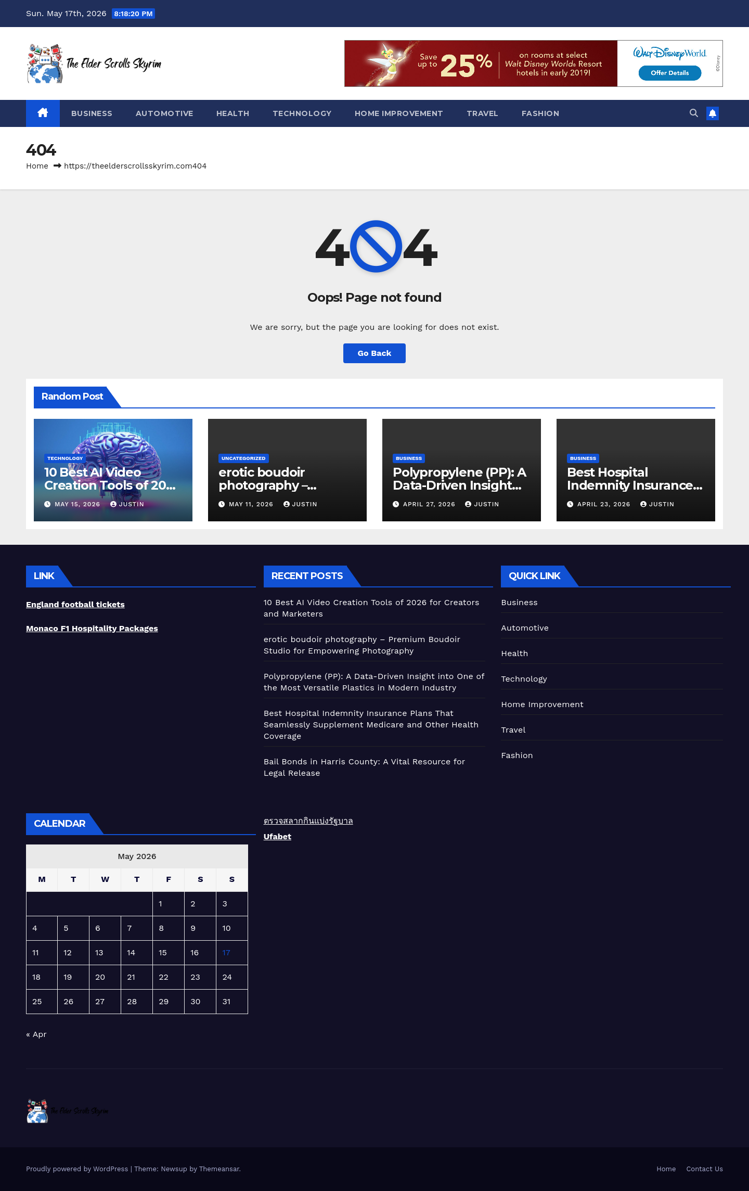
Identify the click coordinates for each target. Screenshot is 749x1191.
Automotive (164, 113)
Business (92, 113)
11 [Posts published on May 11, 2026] (35, 952)
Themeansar (219, 1169)
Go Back (375, 353)
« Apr (36, 1034)
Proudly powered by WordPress (78, 1169)
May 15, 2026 (79, 504)
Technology (302, 113)
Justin (127, 504)
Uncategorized (244, 458)
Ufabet (277, 836)
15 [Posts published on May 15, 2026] (163, 952)
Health (233, 113)
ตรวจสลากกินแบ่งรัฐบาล (308, 821)
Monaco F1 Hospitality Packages (92, 628)
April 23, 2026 (605, 504)
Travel (483, 113)
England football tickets (75, 604)
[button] (694, 113)
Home (37, 166)
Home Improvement (399, 113)
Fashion (541, 113)
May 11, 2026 (252, 504)
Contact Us (704, 1169)
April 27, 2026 (430, 504)
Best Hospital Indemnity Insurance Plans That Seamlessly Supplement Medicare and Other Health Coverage (371, 724)
